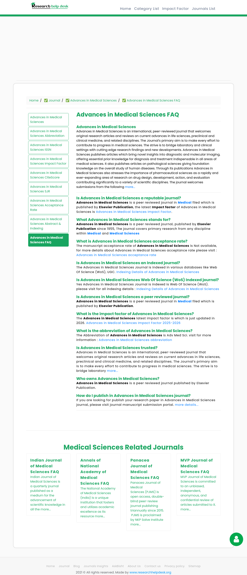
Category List (146, 8)
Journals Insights (96, 566)
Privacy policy (175, 566)
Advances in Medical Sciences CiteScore (46, 175)
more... (130, 187)
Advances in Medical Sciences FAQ (46, 239)
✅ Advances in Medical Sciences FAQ (151, 100)
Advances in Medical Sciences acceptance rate (116, 255)
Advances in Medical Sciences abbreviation (135, 340)
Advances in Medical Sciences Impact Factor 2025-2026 (133, 323)
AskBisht (118, 566)
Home (125, 8)
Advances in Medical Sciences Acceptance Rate (46, 205)
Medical (185, 202)
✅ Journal (52, 100)
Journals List (203, 8)
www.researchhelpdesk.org (150, 572)
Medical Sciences (125, 233)
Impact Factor (175, 8)
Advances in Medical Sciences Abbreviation (47, 133)
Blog (77, 566)
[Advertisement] (50, 50)
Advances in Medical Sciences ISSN (46, 147)
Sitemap (195, 566)
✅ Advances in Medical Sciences (91, 100)
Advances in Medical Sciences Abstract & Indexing (46, 224)
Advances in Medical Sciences (46, 119)
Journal (64, 566)
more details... (187, 404)
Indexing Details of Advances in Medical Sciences (158, 272)
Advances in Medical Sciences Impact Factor (48, 161)
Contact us (153, 566)
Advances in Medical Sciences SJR (46, 189)
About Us (134, 566)
